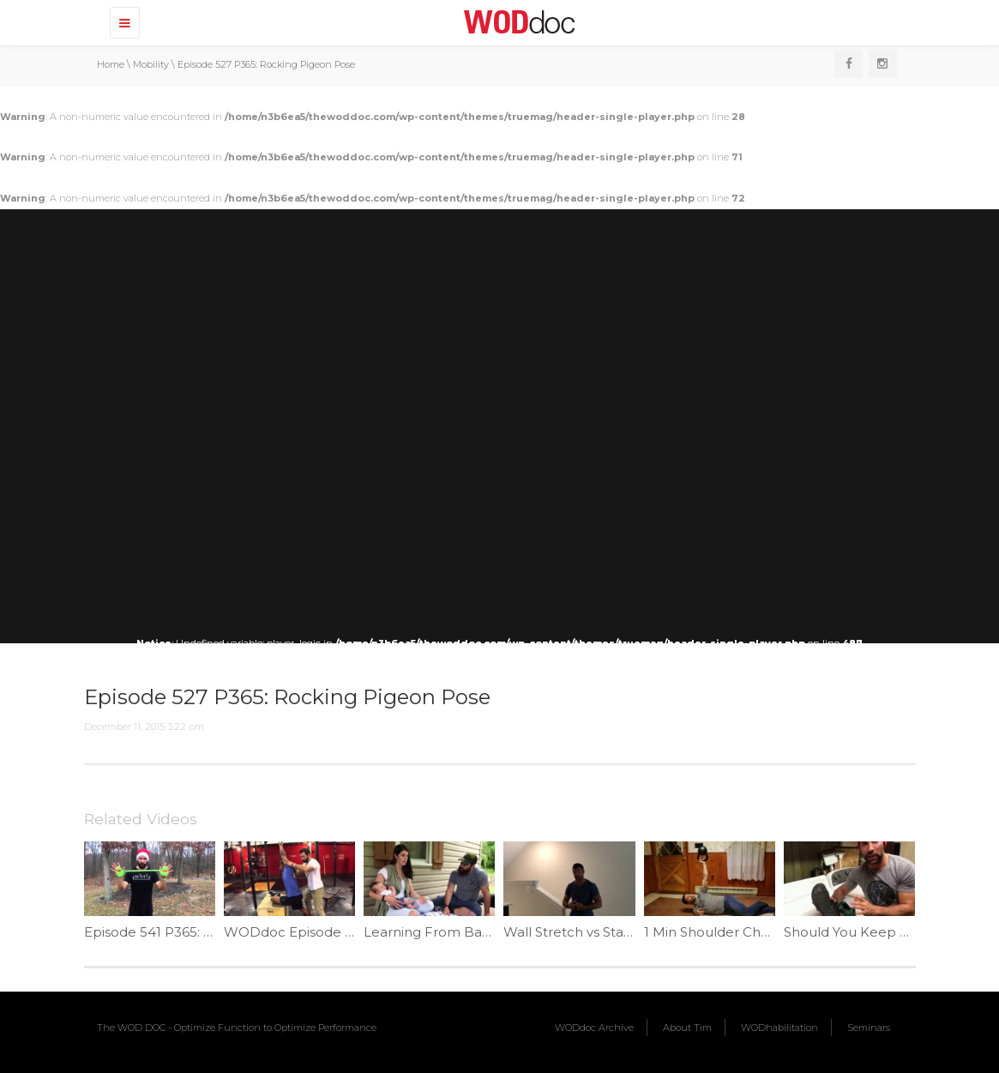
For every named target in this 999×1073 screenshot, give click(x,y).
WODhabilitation (779, 1028)
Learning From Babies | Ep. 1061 (467, 932)
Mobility (151, 64)
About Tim (687, 1028)
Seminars (868, 1028)
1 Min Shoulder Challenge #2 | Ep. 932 (766, 932)
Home (110, 64)
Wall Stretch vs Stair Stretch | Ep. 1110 (622, 932)
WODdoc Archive (594, 1028)
